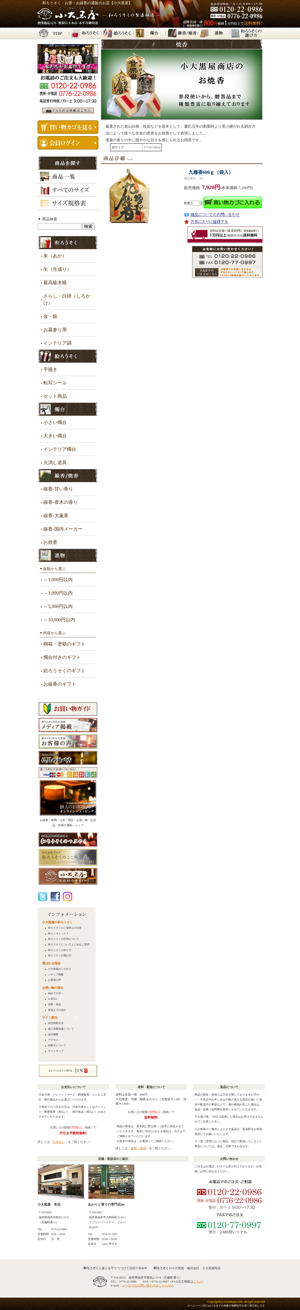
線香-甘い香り (58, 488)
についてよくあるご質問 (68, 944)
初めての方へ (56, 993)
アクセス (53, 1040)
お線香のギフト (59, 684)
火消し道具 (55, 462)
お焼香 (50, 542)
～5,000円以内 (58, 606)
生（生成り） (57, 269)
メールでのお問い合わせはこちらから (148, 1285)
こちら (197, 1281)
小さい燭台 (55, 422)
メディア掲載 (56, 974)
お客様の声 (54, 980)
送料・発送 (54, 1004)
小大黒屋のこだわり (59, 969)
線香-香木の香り (60, 502)
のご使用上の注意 (65, 928)
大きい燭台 (55, 435)
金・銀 (50, 316)
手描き (50, 369)
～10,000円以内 (59, 619)
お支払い (53, 998)
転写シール (55, 382)
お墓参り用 (55, 329)
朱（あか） (55, 255)
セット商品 (55, 396)
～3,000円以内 (58, 593)
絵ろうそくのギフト (64, 670)
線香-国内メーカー (62, 528)
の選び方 (59, 955)
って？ (58, 933)
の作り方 (59, 950)
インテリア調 (57, 343)
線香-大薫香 (55, 515)
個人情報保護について (61, 1028)
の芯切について (63, 939)
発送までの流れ (57, 1010)
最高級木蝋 (55, 282)
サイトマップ (56, 1051)
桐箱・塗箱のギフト (64, 643)
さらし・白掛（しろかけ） (66, 299)
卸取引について (57, 1045)
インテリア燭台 (59, 449)
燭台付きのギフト (62, 657)
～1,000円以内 (58, 579)
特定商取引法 (56, 1023)
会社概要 (53, 1034)
